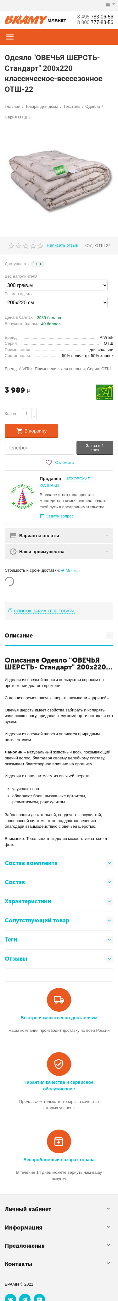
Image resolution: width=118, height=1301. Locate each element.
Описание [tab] (59, 635)
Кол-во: (12, 413)
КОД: (89, 245)
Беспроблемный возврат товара (58, 1159)
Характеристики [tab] (59, 901)
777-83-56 (94, 22)
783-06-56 (94, 16)
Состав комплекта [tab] (59, 863)
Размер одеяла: (20, 293)
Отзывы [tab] (59, 959)
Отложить (59, 462)
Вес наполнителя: (21, 276)
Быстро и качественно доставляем (59, 1017)
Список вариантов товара (44, 611)
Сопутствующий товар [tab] (59, 920)
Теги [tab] (59, 939)
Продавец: (51, 478)
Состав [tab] (59, 882)
